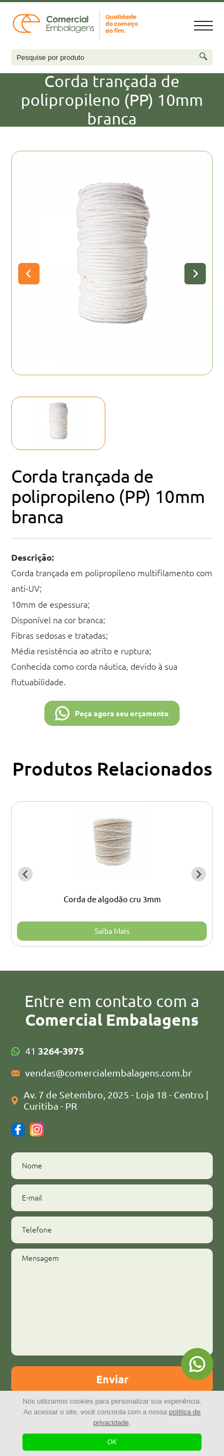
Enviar (112, 1379)
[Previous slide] (29, 273)
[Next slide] (195, 273)
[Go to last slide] (25, 874)
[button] (58, 423)
